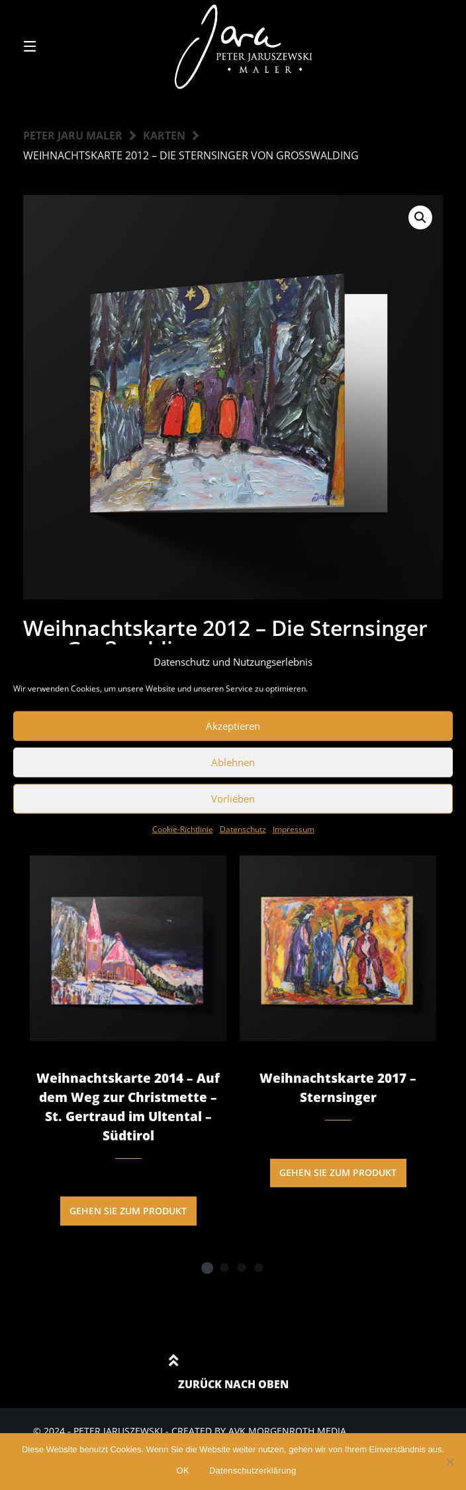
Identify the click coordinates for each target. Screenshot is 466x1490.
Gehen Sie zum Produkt (128, 1210)
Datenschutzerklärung (252, 1470)
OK (183, 1470)
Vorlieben (233, 798)
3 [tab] (241, 1267)
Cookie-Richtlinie (182, 828)
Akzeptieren (233, 725)
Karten (164, 135)
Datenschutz (243, 828)
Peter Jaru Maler (72, 135)
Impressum (293, 828)
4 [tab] (258, 1267)
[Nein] (449, 1461)
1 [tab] (207, 1267)
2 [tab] (224, 1267)
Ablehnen (233, 762)
